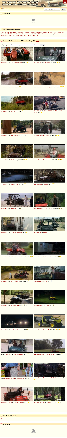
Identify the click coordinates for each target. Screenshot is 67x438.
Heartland (48, 402)
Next (37, 41)
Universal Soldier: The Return (53, 378)
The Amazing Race (48, 87)
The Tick (29, 35)
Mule (7, 62)
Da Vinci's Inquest (47, 208)
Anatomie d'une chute (23, 32)
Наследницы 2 (13, 32)
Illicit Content (57, 34)
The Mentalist (46, 62)
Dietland (46, 184)
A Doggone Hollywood (16, 232)
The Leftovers (14, 135)
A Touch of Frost (50, 354)
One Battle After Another (17, 330)
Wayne (45, 232)
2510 (43, 378)
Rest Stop (13, 87)
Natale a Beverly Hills (16, 62)
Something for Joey (6, 35)
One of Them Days (40, 34)
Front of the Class (18, 354)
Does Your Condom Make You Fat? (25, 34)
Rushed (45, 281)
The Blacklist (14, 160)
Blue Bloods (46, 135)
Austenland (46, 305)
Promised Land (15, 305)
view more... (35, 35)
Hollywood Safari (18, 402)
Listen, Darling (5, 32)
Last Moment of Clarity (46, 32)
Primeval (13, 111)
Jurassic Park (20, 378)
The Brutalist (23, 35)
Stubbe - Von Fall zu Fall (17, 257)
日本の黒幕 (56, 32)
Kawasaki (3, 62)
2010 (43, 354)
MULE (40, 184)
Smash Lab (46, 330)
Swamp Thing (14, 184)
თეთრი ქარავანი (35, 32)
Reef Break (13, 208)
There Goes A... (47, 160)
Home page (6, 9)
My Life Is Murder (15, 281)
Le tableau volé (49, 34)
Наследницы (15, 35)
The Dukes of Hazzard (49, 257)
